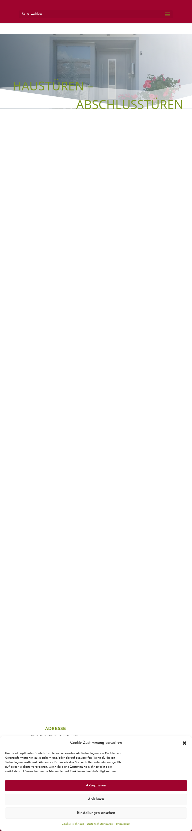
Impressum (123, 823)
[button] (184, 743)
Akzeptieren (96, 785)
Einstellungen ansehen (96, 813)
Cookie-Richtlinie (73, 823)
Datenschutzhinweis (100, 823)
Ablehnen (96, 799)
